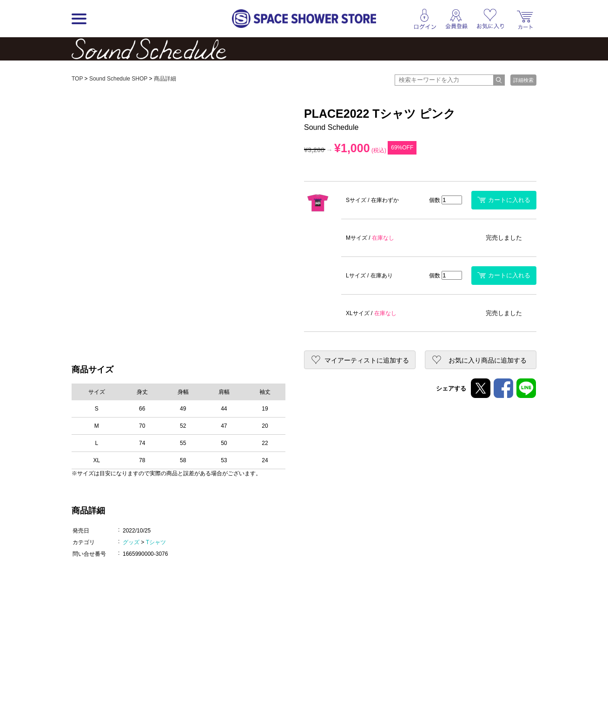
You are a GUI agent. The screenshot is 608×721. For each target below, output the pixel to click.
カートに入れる (503, 199)
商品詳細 (165, 78)
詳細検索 (523, 80)
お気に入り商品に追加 (488, 360)
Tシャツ (156, 542)
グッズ (131, 542)
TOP (77, 78)
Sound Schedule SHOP (118, 78)
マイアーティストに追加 (366, 360)
